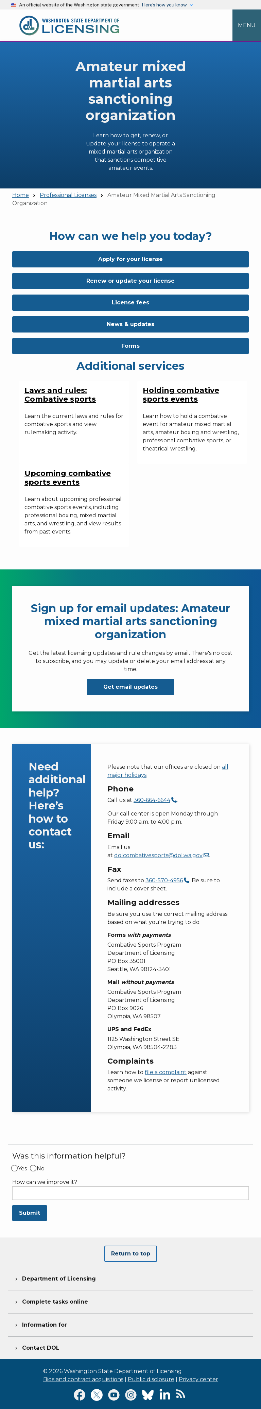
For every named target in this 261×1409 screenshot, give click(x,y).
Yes (22, 1169)
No (41, 1169)
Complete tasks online (51, 1301)
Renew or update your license (130, 281)
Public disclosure (151, 1379)
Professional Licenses (68, 195)
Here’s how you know (165, 4)
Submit (29, 1213)
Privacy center (198, 1379)
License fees (130, 302)
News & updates (130, 324)
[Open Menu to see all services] (246, 25)
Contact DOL (36, 1347)
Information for (40, 1324)
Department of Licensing (55, 1278)
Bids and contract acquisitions (83, 1379)
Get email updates (130, 687)
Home (20, 195)
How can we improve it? (44, 1182)
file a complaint (166, 1072)
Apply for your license (130, 259)
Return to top (130, 1253)
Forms (130, 346)
